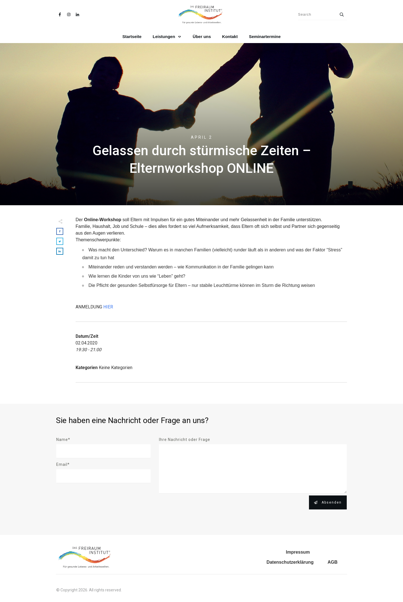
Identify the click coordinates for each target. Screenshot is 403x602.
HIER (108, 307)
